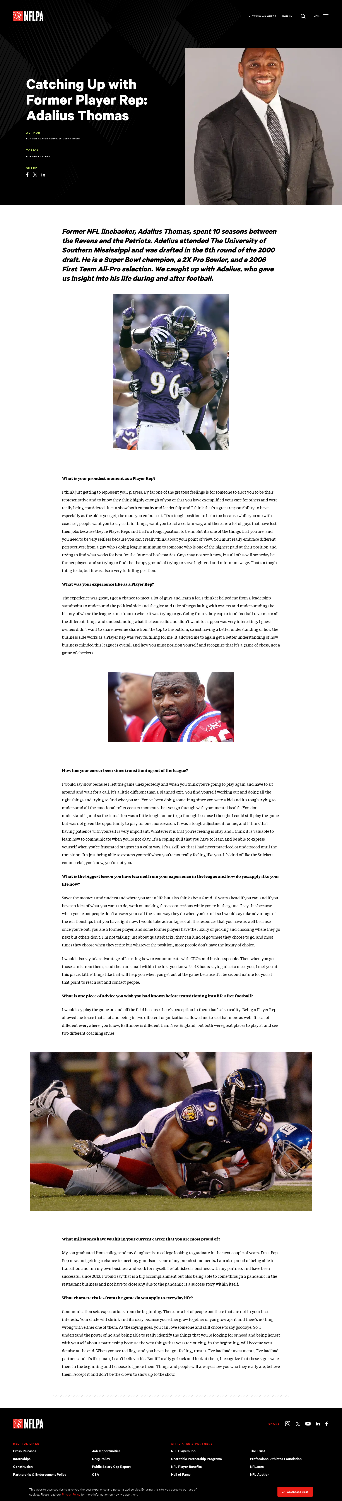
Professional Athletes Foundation (276, 1458)
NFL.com (257, 1466)
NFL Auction (259, 1474)
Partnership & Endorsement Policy (39, 1474)
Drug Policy (101, 1458)
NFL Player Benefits (186, 1466)
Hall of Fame (180, 1474)
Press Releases (24, 1450)
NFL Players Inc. (183, 1450)
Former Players (38, 156)
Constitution (23, 1466)
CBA (95, 1474)
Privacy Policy (71, 1494)
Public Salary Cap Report (111, 1466)
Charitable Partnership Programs (196, 1458)
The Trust (257, 1450)
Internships (22, 1458)
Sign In (287, 16)
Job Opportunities (106, 1450)
